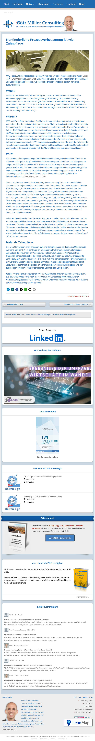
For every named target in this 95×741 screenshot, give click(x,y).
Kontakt (71, 4)
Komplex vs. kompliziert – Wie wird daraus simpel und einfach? (28, 650)
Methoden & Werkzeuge (83, 709)
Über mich (43, 4)
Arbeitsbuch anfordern (60, 538)
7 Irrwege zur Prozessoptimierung (77, 305)
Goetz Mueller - (18, 645)
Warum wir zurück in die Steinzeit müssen (20, 635)
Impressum (34, 738)
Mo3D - (16, 615)
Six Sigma (88, 706)
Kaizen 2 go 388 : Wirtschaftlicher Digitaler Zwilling (43, 497)
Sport (85, 76)
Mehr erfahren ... (83, 597)
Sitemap (52, 738)
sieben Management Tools (34, 177)
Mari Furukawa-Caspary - (22, 630)
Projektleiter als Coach (13, 305)
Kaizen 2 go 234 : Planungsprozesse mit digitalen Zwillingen (26, 619)
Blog (81, 4)
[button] (8, 289)
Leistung (18, 4)
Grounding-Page (62, 738)
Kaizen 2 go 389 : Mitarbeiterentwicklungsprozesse (43, 477)
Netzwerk (58, 4)
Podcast (8, 12)
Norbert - (16, 660)
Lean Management (85, 700)
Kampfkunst (30, 79)
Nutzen (30, 4)
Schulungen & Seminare (83, 712)
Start (6, 4)
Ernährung (16, 79)
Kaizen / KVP (87, 703)
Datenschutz (43, 738)
